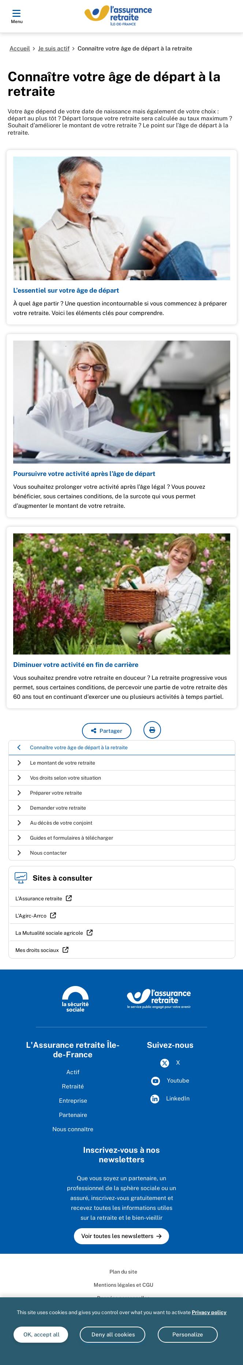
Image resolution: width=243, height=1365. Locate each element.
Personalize (187, 1334)
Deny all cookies (112, 1334)
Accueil (20, 48)
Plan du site (123, 1272)
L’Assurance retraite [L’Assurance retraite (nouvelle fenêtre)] (38, 898)
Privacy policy (209, 1312)
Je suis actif (54, 48)
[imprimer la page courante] (152, 730)
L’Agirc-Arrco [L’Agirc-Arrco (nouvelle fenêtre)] (30, 916)
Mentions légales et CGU (123, 1285)
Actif (72, 1072)
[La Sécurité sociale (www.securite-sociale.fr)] (75, 998)
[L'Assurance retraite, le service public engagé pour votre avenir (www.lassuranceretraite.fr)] (159, 998)
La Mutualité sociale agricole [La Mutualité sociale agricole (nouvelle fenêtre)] (49, 933)
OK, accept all (41, 1334)
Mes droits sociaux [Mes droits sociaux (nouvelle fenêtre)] (37, 950)
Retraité (73, 1086)
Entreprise (73, 1100)
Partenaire (73, 1114)
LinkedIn (170, 1099)
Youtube (170, 1081)
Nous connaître (72, 1129)
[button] (106, 731)
